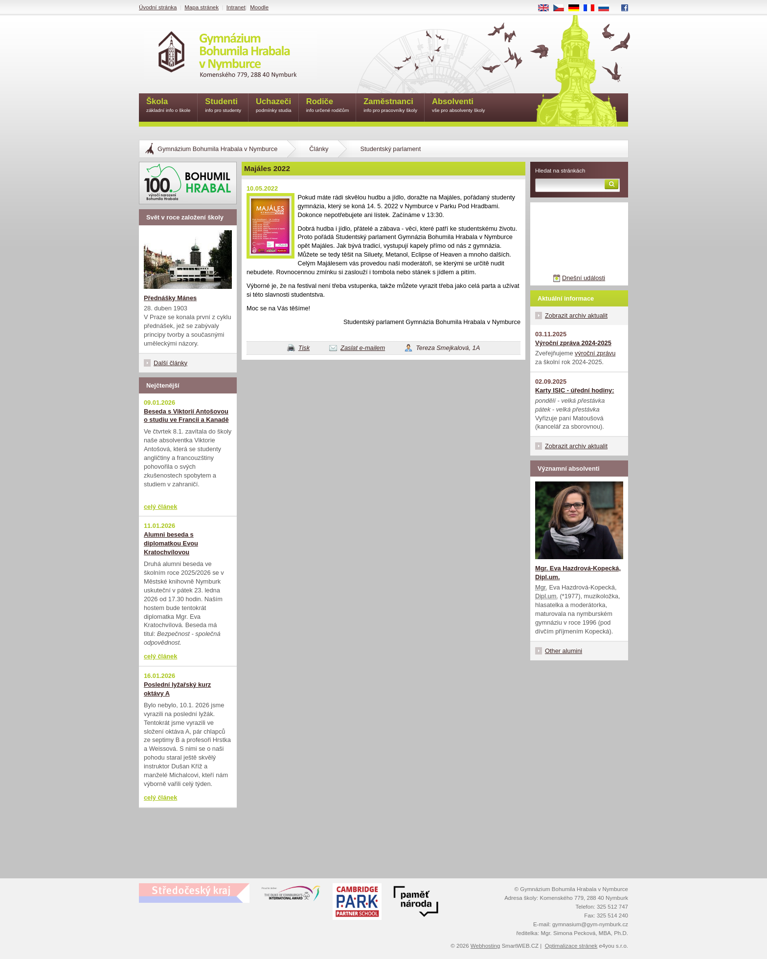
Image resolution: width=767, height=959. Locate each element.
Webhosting (485, 946)
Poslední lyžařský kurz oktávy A (177, 689)
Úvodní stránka (158, 7)
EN (547, 8)
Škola (168, 106)
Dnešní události (583, 278)
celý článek (160, 506)
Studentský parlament (390, 149)
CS (562, 8)
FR (592, 8)
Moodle (259, 7)
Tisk (304, 347)
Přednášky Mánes (170, 298)
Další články (170, 363)
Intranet (236, 7)
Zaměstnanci (390, 106)
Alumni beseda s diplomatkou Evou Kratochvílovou (171, 543)
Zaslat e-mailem (362, 347)
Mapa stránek (201, 7)
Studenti (223, 106)
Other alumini (563, 650)
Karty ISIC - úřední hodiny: (574, 390)
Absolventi (458, 106)
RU (607, 8)
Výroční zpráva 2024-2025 (573, 343)
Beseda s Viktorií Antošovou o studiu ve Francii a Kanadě (186, 416)
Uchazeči (274, 106)
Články (318, 149)
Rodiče (327, 106)
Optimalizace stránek (571, 946)
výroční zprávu (595, 353)
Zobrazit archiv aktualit (576, 315)
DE (577, 8)
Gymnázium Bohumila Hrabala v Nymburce (217, 149)
